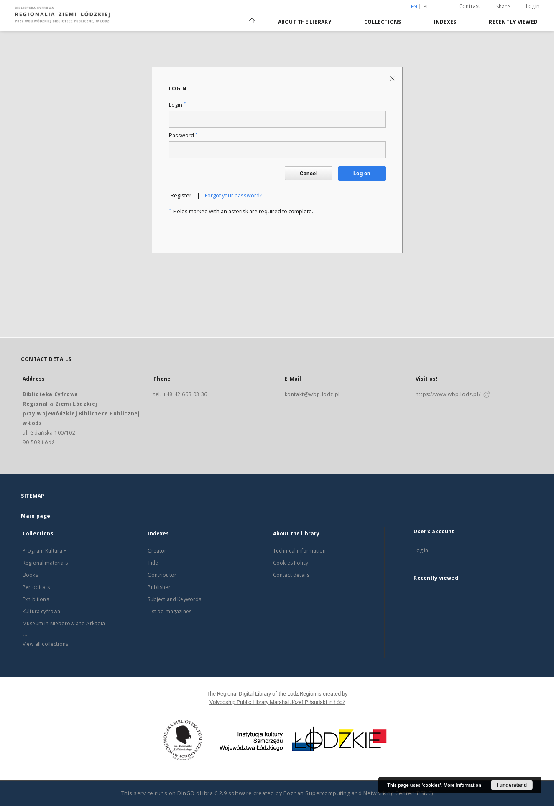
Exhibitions (36, 599)
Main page (36, 515)
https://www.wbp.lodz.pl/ (448, 394)
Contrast (469, 6)
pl (426, 6)
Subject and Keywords (174, 599)
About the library (305, 22)
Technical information (299, 550)
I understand (512, 785)
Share (503, 6)
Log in (421, 550)
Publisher (159, 587)
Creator (157, 550)
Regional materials (45, 562)
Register (181, 195)
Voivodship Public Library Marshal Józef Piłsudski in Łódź (277, 702)
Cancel (308, 173)
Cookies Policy (290, 562)
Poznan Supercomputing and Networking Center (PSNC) (358, 793)
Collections (382, 22)
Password (183, 135)
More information (462, 785)
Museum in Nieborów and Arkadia (64, 623)
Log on (361, 173)
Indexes (445, 22)
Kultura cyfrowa (41, 611)
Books (30, 574)
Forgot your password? (233, 195)
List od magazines (169, 611)
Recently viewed (513, 22)
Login (532, 6)
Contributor (162, 574)
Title (153, 562)
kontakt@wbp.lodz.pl (312, 394)
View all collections (45, 643)
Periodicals (36, 587)
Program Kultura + (45, 550)
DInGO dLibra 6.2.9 (202, 793)
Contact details (291, 574)
